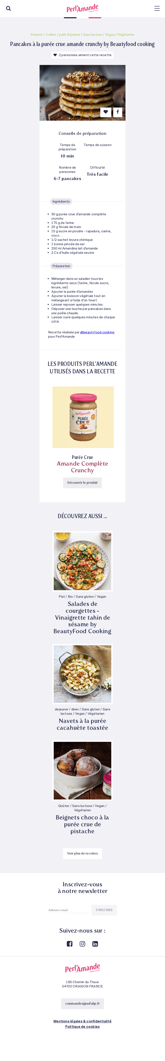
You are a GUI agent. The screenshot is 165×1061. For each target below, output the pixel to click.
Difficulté (97, 168)
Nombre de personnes (67, 170)
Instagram (82, 944)
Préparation (61, 266)
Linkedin (95, 944)
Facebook (69, 944)
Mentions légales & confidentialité (82, 1021)
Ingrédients (61, 201)
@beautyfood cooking (97, 332)
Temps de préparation (67, 147)
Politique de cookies (82, 1026)
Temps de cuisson (98, 145)
